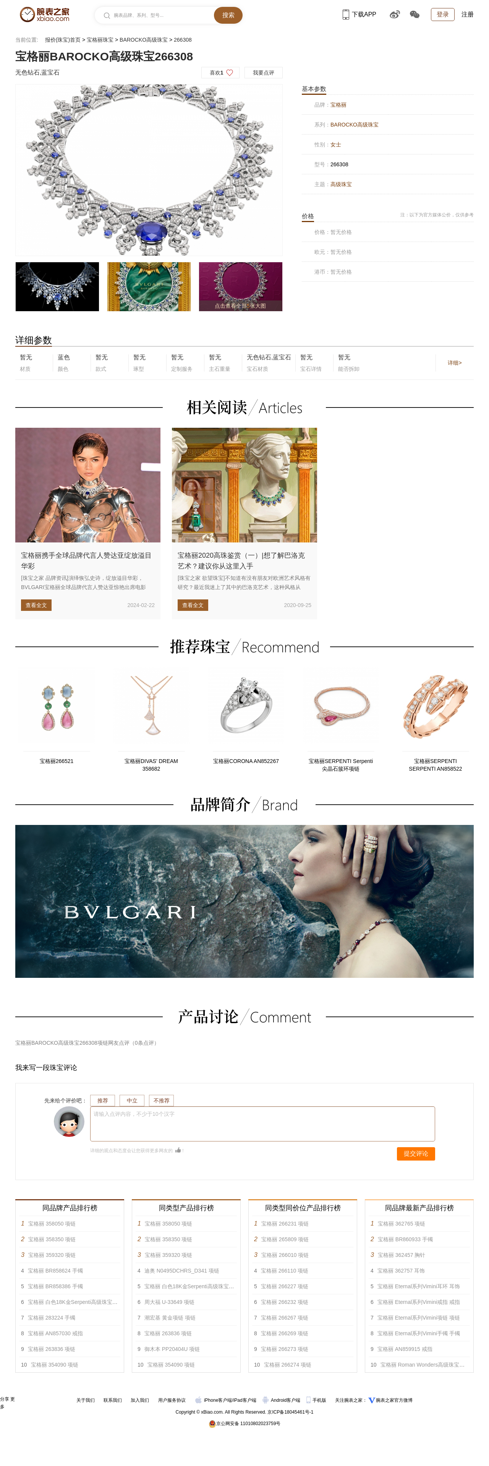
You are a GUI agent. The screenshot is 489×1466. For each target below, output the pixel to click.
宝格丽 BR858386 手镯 (55, 1286)
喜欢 (216, 73)
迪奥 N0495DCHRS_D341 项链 (181, 1271)
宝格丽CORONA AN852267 (246, 761)
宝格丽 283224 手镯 (52, 1318)
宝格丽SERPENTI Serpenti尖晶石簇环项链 (341, 765)
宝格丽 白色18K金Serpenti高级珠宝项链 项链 (81, 1302)
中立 (132, 1100)
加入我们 (140, 1400)
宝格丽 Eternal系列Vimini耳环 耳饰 (418, 1286)
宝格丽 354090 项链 (55, 1365)
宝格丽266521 (57, 761)
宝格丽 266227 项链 (285, 1286)
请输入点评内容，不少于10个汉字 (134, 1114)
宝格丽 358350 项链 (52, 1239)
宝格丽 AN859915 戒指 (404, 1349)
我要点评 (263, 73)
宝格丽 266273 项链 (285, 1349)
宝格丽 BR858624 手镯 (55, 1271)
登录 (443, 14)
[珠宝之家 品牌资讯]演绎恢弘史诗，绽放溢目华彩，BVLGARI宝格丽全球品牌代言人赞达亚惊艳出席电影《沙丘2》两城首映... (83, 587)
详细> (454, 363)
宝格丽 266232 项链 (285, 1302)
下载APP (359, 14)
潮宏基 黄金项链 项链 (170, 1318)
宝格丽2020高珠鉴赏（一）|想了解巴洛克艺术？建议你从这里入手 (241, 561)
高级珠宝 (341, 184)
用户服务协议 (172, 1400)
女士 (335, 144)
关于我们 (85, 1400)
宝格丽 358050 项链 (52, 1224)
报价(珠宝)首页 (63, 40)
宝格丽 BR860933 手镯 (405, 1239)
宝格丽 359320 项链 (52, 1255)
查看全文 (36, 605)
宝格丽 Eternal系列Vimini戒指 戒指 (418, 1302)
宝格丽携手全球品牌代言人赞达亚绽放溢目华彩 (86, 561)
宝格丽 (338, 105)
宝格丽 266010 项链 (285, 1255)
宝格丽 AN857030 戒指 (55, 1333)
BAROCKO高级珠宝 (144, 40)
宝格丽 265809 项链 (285, 1239)
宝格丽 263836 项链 (52, 1349)
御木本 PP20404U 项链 (172, 1349)
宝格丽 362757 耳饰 (401, 1271)
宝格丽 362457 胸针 (402, 1255)
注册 (467, 14)
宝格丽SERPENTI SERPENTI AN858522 (435, 765)
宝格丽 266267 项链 (285, 1318)
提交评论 (416, 1153)
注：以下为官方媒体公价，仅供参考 (437, 215)
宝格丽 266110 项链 (285, 1271)
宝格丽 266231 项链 (285, 1224)
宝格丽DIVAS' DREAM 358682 (151, 765)
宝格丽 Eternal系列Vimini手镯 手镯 (418, 1333)
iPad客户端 (244, 1400)
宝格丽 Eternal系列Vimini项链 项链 (418, 1318)
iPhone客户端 (213, 1400)
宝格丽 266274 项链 (288, 1365)
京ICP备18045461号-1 (290, 1412)
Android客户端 (282, 1400)
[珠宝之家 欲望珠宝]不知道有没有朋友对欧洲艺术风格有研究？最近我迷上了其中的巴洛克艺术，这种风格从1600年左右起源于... (244, 587)
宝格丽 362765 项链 (402, 1224)
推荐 (102, 1100)
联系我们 (113, 1400)
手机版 (316, 1400)
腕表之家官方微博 (394, 1400)
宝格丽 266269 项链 (285, 1333)
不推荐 (162, 1100)
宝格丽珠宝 (100, 40)
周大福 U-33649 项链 (169, 1302)
